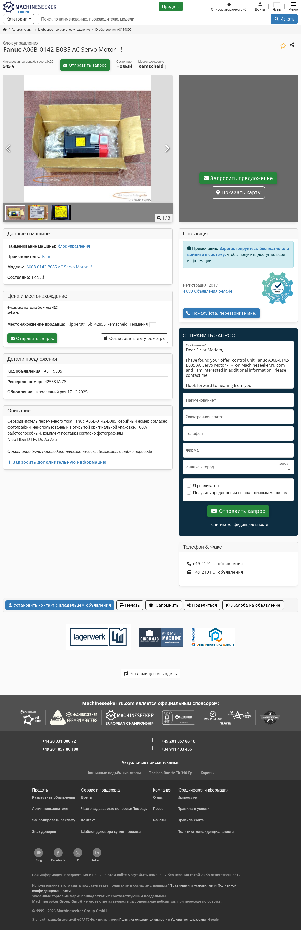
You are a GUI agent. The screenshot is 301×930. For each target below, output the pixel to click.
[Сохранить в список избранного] (283, 45)
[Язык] (276, 6)
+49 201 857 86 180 (60, 749)
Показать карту (238, 192)
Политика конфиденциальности (238, 524)
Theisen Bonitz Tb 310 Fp (170, 772)
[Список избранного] (229, 6)
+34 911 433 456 (177, 749)
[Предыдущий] (8, 148)
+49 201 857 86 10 (178, 741)
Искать (285, 19)
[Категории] (18, 19)
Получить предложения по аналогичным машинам (240, 493)
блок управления (74, 246)
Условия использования (189, 919)
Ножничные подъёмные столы (113, 772)
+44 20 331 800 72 (59, 741)
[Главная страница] (5, 29)
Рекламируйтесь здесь (150, 673)
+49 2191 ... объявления (215, 563)
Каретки (208, 772)
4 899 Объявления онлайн (207, 291)
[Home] (22, 29)
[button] (293, 6)
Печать (130, 605)
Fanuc (48, 256)
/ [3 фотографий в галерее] (163, 218)
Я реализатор (206, 485)
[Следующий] (167, 148)
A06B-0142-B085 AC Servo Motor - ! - (60, 267)
